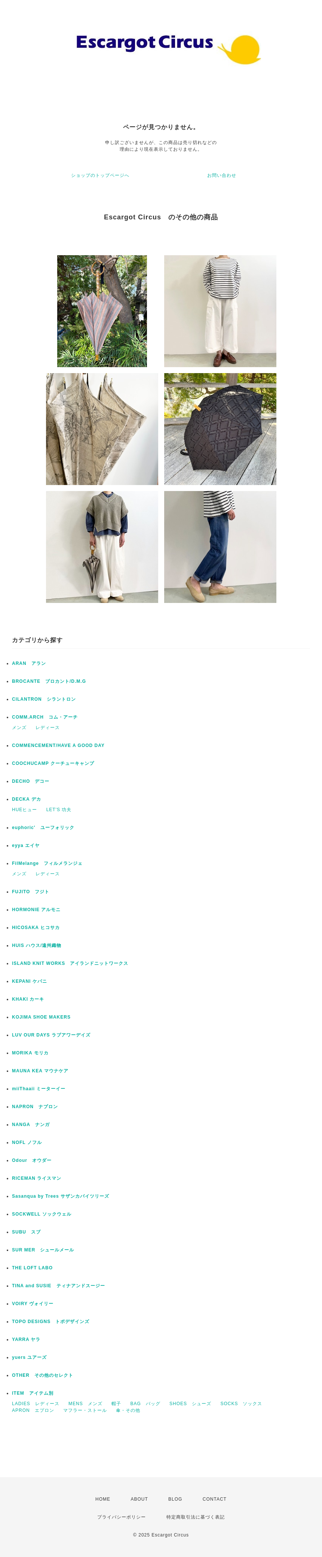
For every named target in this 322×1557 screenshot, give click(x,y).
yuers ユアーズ (29, 1357)
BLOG (175, 1499)
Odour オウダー (32, 1160)
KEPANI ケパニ (29, 981)
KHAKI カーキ (28, 999)
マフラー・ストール (85, 1410)
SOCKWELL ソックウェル (41, 1214)
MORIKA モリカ (30, 1053)
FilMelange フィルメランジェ (47, 863)
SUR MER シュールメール (43, 1250)
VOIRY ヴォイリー (32, 1303)
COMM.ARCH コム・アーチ (45, 717)
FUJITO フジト (30, 891)
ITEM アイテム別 (32, 1393)
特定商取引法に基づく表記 (195, 1517)
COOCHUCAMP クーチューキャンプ (53, 763)
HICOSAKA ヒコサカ (36, 927)
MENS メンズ (85, 1403)
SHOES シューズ (190, 1403)
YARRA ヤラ (26, 1339)
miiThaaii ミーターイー (38, 1088)
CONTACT (215, 1499)
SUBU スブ (26, 1232)
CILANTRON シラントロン (44, 699)
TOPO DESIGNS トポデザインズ (50, 1321)
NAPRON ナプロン (35, 1106)
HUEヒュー (24, 809)
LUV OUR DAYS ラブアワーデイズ (51, 1035)
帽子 (116, 1403)
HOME (102, 1499)
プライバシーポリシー (121, 1517)
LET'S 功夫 (59, 809)
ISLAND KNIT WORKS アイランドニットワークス (70, 963)
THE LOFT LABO (32, 1267)
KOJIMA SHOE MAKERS (41, 1017)
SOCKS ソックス (241, 1403)
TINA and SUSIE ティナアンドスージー (58, 1285)
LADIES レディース (35, 1403)
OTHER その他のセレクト (42, 1375)
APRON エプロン (33, 1410)
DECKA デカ (26, 799)
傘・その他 (128, 1410)
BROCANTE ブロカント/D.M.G (49, 681)
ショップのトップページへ (100, 175)
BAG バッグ (145, 1403)
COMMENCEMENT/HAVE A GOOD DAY (58, 745)
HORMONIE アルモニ (36, 909)
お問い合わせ (221, 175)
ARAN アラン (29, 663)
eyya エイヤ (26, 845)
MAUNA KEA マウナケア (40, 1070)
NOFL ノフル (27, 1142)
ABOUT (139, 1499)
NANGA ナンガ (31, 1124)
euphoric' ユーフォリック (43, 827)
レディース (48, 727)
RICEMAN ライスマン (36, 1178)
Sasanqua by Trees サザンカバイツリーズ (60, 1196)
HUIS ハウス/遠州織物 (36, 945)
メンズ (19, 727)
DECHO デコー (30, 781)
